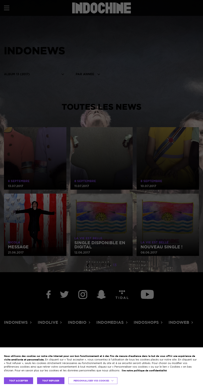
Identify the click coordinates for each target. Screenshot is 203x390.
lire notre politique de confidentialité (144, 370)
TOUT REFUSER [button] (50, 380)
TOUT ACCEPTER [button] (18, 380)
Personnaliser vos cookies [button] (91, 380)
